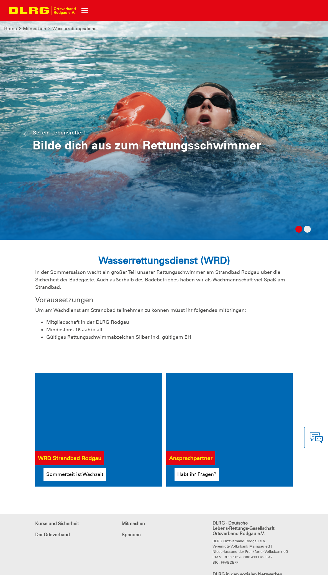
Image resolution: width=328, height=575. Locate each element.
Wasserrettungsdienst (75, 28)
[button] (24, 136)
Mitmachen (34, 28)
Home (10, 28)
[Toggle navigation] (84, 10)
